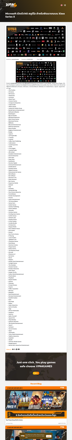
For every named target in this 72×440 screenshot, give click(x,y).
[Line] (18, 349)
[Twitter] (14, 349)
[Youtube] (16, 349)
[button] (62, 5)
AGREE (48, 436)
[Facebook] (13, 349)
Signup (36, 373)
